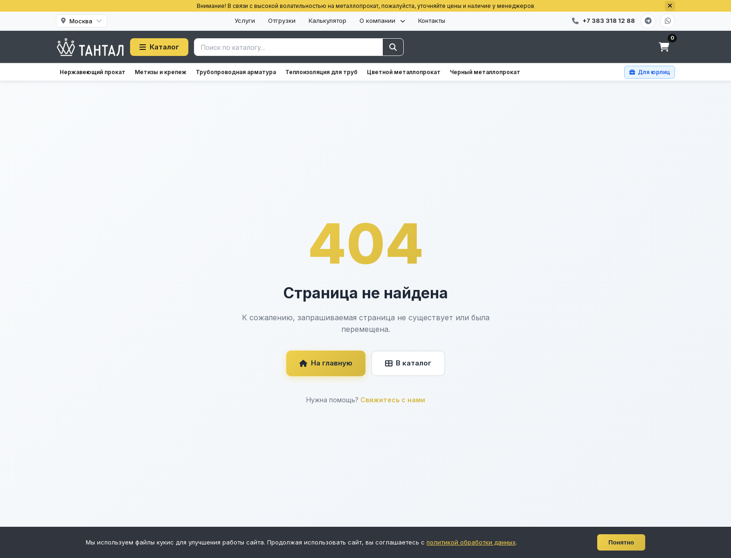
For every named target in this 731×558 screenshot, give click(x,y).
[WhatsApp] (667, 21)
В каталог (408, 362)
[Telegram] (648, 21)
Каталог (159, 46)
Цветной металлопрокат (404, 72)
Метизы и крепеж (160, 72)
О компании (382, 20)
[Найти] (393, 47)
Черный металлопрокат (485, 72)
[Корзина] (664, 47)
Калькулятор (327, 20)
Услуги (244, 20)
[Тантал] (90, 47)
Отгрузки (282, 20)
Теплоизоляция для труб (321, 72)
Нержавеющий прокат (92, 72)
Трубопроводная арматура (236, 72)
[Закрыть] (670, 6)
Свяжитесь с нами (392, 400)
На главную (325, 362)
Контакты (431, 20)
